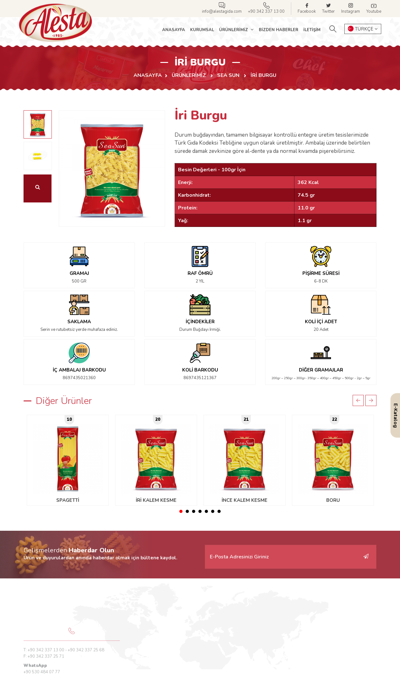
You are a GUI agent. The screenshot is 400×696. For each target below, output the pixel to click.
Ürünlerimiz (234, 30)
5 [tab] (206, 511)
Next (370, 400)
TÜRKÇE (363, 29)
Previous (358, 400)
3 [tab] (193, 511)
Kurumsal (202, 30)
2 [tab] (187, 511)
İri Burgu (263, 75)
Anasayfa (173, 30)
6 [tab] (212, 511)
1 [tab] (181, 511)
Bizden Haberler (278, 30)
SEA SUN (229, 75)
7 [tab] (219, 511)
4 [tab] (200, 511)
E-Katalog (395, 415)
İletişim (312, 30)
